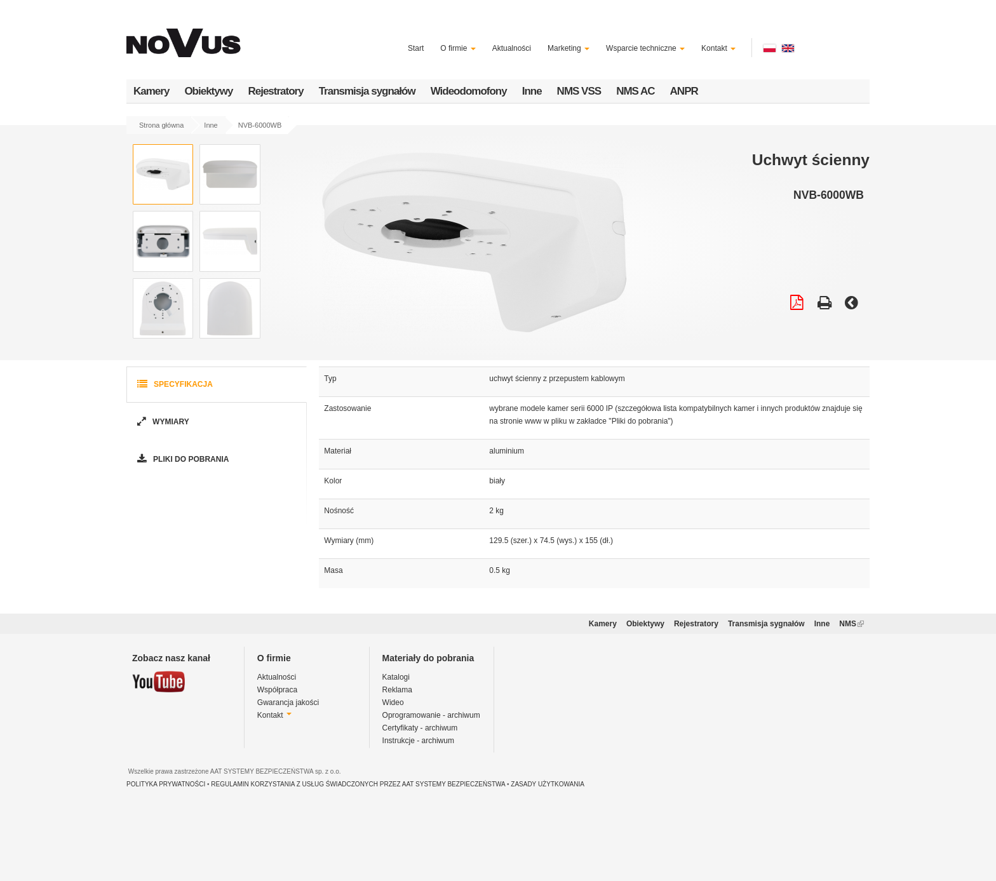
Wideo (393, 702)
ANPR (684, 91)
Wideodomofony (469, 91)
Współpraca (277, 689)
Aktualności (511, 48)
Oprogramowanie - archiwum (431, 715)
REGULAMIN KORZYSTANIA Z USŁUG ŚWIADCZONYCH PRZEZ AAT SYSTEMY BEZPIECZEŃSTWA (358, 784)
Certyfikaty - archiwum (420, 727)
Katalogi (396, 677)
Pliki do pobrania (182, 459)
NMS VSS (579, 91)
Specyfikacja (174, 384)
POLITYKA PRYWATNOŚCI (165, 784)
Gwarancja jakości (288, 702)
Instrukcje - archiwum (418, 740)
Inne (532, 91)
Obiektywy (208, 91)
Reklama (397, 689)
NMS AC (635, 91)
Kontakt (718, 48)
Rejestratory (275, 91)
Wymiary (162, 422)
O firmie (457, 48)
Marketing (568, 48)
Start (416, 48)
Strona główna (161, 125)
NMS (851, 623)
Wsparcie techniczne (645, 48)
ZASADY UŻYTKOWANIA (547, 784)
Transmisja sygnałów (367, 91)
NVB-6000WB (259, 125)
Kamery (151, 91)
